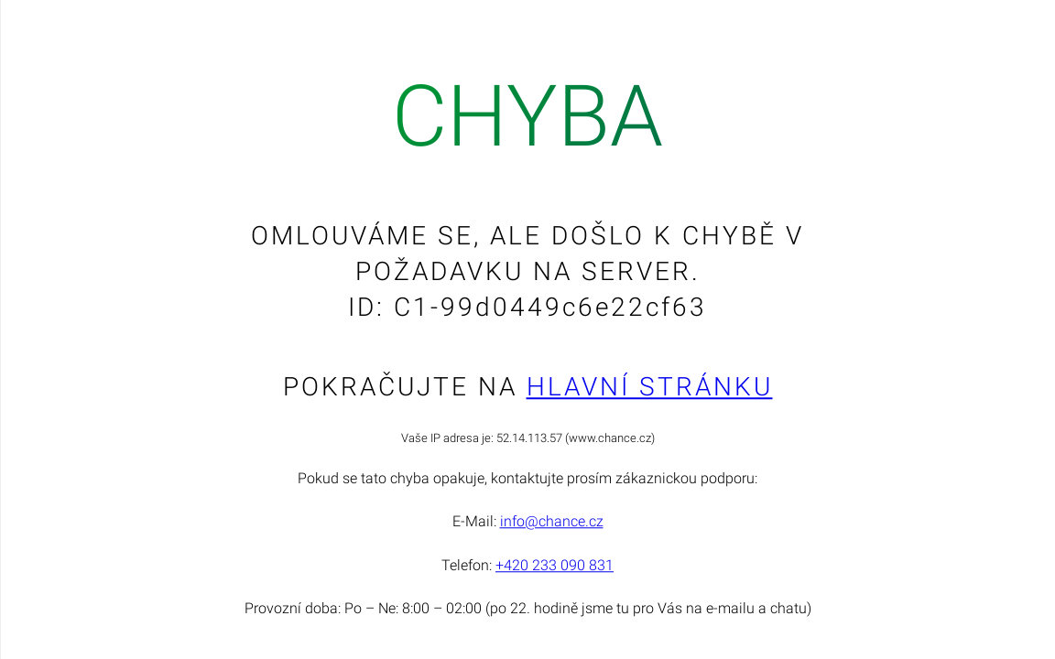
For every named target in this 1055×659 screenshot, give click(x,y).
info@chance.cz (552, 522)
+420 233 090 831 (554, 565)
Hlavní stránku (650, 387)
